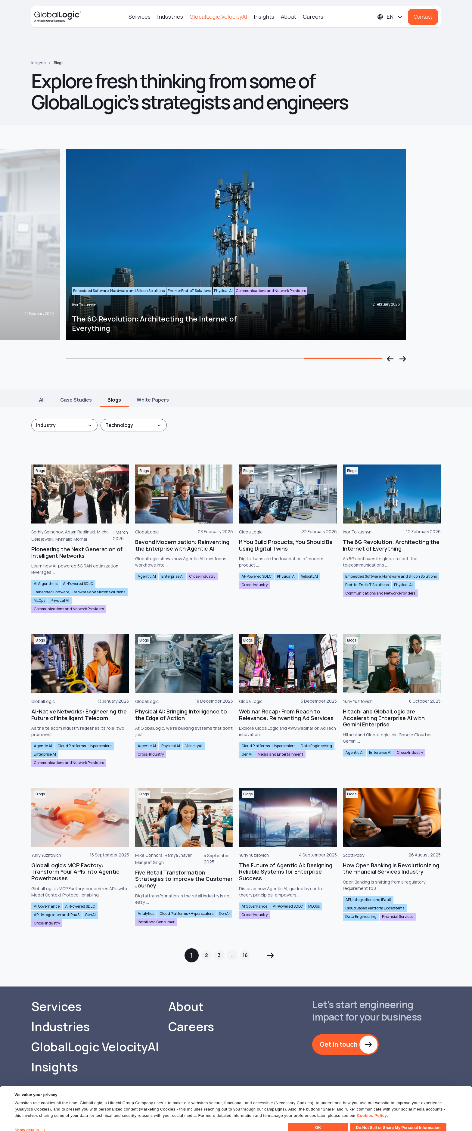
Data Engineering (316, 745)
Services (140, 16)
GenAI (246, 754)
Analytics (146, 913)
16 (245, 955)
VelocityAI (309, 576)
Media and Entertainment (280, 754)
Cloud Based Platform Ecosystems (374, 908)
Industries (170, 16)
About (288, 16)
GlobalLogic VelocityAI (218, 16)
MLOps (39, 600)
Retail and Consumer (156, 921)
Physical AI (60, 600)
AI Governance (47, 906)
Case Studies (76, 399)
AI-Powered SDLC (78, 583)
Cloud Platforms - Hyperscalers (84, 745)
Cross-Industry (202, 576)
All (42, 399)
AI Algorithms (45, 583)
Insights (264, 16)
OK (318, 1120)
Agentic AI (147, 576)
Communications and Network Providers (69, 608)
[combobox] (64, 425)
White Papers (153, 399)
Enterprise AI (172, 576)
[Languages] (390, 17)
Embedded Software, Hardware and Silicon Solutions (79, 592)
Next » (270, 955)
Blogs (58, 62)
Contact (423, 16)
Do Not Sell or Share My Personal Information (398, 1120)
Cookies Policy (372, 1108)
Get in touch (339, 1044)
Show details (26, 1122)
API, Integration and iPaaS (56, 914)
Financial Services (397, 916)
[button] (390, 358)
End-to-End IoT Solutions (367, 584)
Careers (313, 16)
